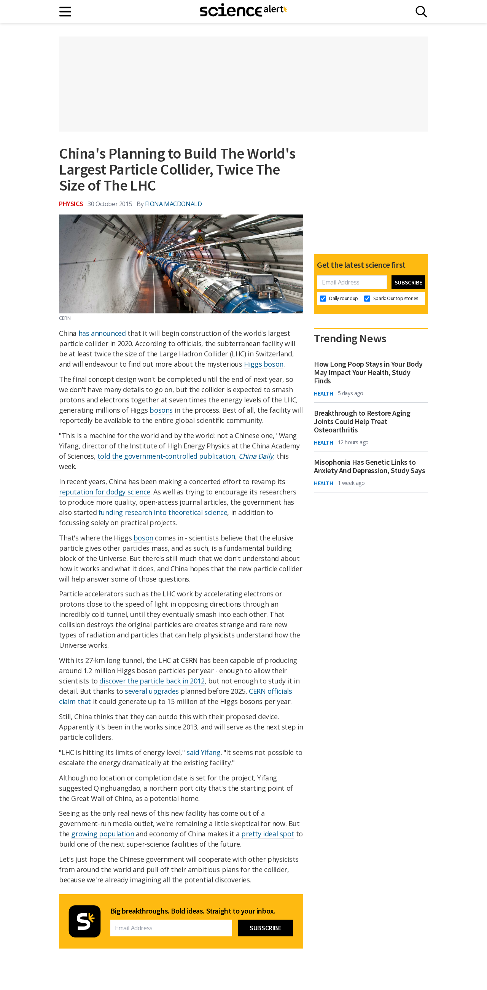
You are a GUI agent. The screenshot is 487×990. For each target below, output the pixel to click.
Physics (71, 203)
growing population (102, 833)
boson (143, 537)
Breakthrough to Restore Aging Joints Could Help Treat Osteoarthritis (362, 421)
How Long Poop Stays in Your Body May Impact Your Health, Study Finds (368, 372)
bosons (161, 410)
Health (323, 393)
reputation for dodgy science (104, 491)
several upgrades (152, 691)
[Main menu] (65, 11)
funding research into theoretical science (163, 512)
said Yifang (203, 752)
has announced (102, 333)
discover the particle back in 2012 (151, 680)
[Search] (421, 11)
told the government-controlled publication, (185, 456)
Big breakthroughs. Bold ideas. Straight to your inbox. (192, 911)
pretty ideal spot (267, 833)
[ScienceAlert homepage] (243, 11)
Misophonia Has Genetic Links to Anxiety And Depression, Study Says (369, 466)
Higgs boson (263, 364)
